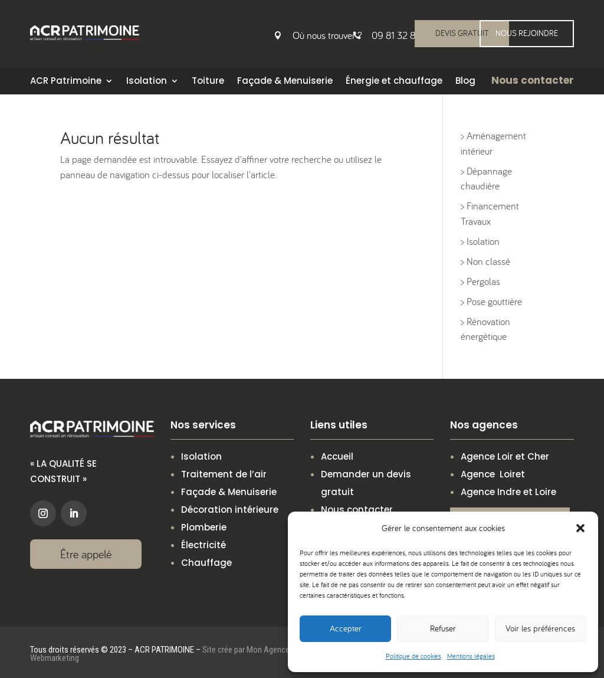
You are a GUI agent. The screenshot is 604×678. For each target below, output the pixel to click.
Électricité (203, 545)
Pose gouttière (494, 301)
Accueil (337, 456)
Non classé (488, 261)
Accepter (346, 628)
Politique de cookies (413, 655)
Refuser (443, 628)
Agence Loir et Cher (505, 456)
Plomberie (203, 527)
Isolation (146, 82)
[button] (580, 528)
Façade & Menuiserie (285, 82)
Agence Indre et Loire (508, 492)
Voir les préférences (540, 628)
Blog (465, 82)
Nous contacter (357, 509)
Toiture (208, 82)
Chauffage (206, 562)
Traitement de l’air (224, 474)
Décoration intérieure (229, 509)
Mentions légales (471, 655)
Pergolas (483, 281)
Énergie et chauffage (394, 82)
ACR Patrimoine (65, 82)
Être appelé (85, 553)
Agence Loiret (493, 474)
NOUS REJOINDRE (526, 33)
